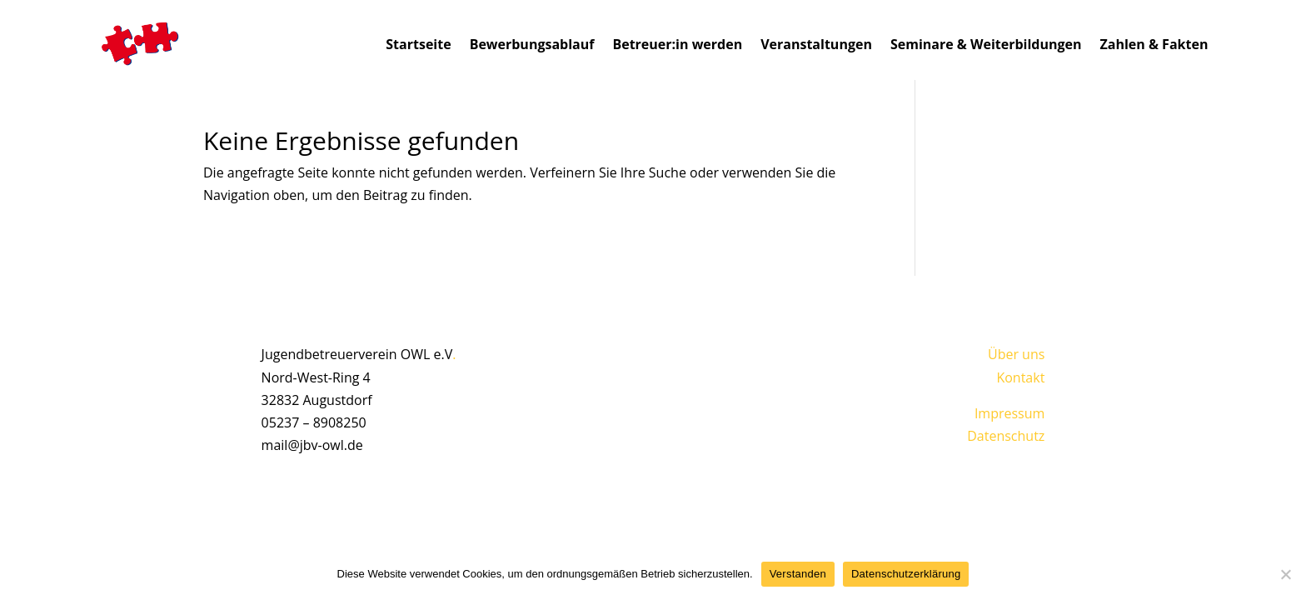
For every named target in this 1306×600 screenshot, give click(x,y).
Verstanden (798, 574)
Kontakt (1020, 377)
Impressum (1009, 413)
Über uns (1016, 354)
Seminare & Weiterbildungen (986, 44)
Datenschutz (1005, 436)
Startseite (418, 44)
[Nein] (1285, 574)
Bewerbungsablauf (532, 44)
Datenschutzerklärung (905, 574)
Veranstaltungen (816, 44)
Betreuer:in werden (677, 44)
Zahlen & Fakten (1154, 44)
